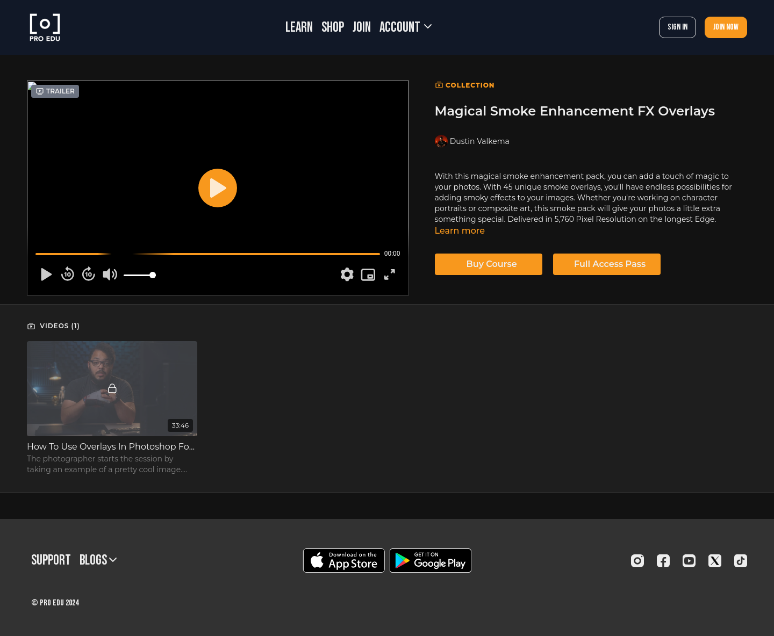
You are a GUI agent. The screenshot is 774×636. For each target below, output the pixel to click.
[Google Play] (430, 560)
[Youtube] (689, 560)
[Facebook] (663, 560)
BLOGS (98, 560)
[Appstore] (344, 560)
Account (405, 27)
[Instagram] (637, 560)
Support (51, 560)
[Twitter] (714, 560)
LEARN (299, 27)
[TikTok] (740, 560)
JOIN (362, 27)
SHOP (332, 27)
